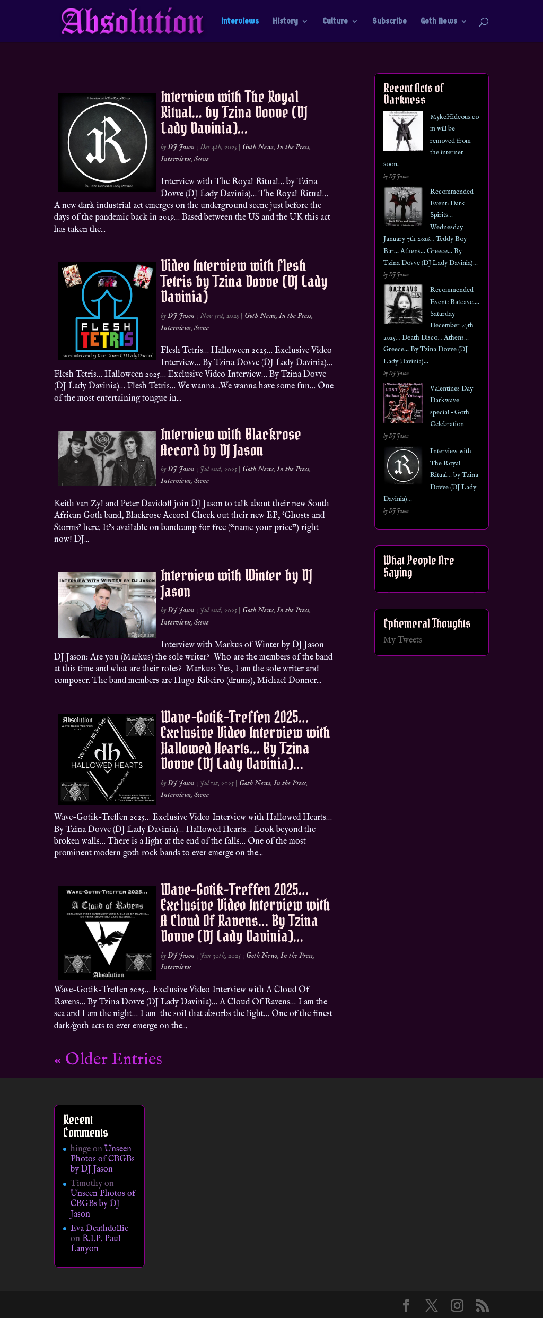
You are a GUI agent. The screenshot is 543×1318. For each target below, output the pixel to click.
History (285, 22)
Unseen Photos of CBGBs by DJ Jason (103, 1159)
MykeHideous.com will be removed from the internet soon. (431, 140)
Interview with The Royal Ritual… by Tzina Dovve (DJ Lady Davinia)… (234, 112)
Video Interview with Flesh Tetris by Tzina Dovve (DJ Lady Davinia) (244, 281)
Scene (201, 159)
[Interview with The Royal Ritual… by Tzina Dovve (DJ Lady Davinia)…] (403, 468)
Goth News (439, 22)
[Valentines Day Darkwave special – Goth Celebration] (403, 405)
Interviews (240, 22)
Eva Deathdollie (99, 1229)
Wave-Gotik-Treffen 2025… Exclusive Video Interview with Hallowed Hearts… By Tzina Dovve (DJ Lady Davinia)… (245, 740)
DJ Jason (181, 147)
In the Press (293, 147)
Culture (335, 22)
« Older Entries (108, 1060)
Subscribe (389, 22)
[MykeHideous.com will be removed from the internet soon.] (403, 133)
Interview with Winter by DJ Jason (236, 583)
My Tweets (402, 640)
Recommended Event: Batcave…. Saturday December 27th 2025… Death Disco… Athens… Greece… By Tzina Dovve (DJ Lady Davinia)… (431, 325)
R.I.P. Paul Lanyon (96, 1244)
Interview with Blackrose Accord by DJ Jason (231, 441)
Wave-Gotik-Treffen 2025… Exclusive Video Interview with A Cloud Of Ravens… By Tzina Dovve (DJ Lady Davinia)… (245, 912)
